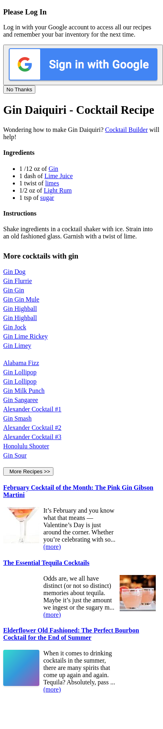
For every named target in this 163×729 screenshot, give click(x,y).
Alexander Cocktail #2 (32, 427)
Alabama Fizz (21, 362)
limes (52, 183)
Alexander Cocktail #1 (32, 409)
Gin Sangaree (20, 399)
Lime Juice (59, 175)
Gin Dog (14, 271)
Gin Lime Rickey (25, 336)
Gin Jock (14, 327)
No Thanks (19, 89)
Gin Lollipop (20, 372)
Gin (53, 168)
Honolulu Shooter (26, 446)
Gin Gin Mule (21, 299)
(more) (52, 546)
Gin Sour (14, 455)
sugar (47, 197)
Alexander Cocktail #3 (32, 436)
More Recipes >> (28, 471)
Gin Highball (20, 308)
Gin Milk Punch (24, 390)
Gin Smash (17, 418)
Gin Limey (17, 345)
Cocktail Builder (126, 129)
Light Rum (58, 190)
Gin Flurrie (17, 280)
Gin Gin (13, 290)
